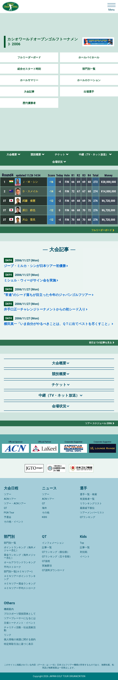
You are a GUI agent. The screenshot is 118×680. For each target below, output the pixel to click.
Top (82, 542)
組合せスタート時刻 (29, 68)
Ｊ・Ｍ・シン (30, 181)
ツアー (7, 494)
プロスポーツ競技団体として (20, 613)
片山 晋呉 (28, 219)
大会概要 (12, 154)
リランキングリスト (91, 503)
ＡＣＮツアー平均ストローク (20, 588)
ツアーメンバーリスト (92, 512)
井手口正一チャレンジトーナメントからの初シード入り (44, 309)
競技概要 (36, 154)
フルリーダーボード (29, 57)
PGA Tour (9, 512)
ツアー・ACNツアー (15, 503)
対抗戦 (83, 552)
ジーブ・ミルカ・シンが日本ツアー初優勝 (35, 266)
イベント (85, 556)
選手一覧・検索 (88, 494)
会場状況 (57, 161)
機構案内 (9, 609)
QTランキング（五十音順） (57, 556)
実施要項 (47, 565)
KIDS (44, 517)
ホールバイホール (88, 57)
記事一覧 (47, 547)
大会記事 (29, 91)
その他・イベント (13, 521)
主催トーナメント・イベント (20, 622)
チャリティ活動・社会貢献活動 (20, 629)
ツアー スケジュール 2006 (98, 423)
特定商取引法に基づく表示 (18, 644)
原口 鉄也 (28, 210)
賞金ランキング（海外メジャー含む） (20, 556)
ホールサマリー (29, 80)
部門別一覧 (88, 68)
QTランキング (87, 517)
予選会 (7, 517)
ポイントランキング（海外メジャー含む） (20, 549)
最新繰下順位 (87, 508)
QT (5, 508)
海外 (44, 508)
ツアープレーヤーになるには (20, 618)
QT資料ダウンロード (53, 570)
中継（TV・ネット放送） (93, 154)
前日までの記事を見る (100, 342)
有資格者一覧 (87, 498)
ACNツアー (10, 498)
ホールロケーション (89, 80)
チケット (60, 154)
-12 (51, 200)
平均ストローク (12, 566)
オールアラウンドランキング (20, 562)
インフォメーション (53, 542)
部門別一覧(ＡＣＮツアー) (18, 571)
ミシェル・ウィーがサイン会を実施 (30, 280)
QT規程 (46, 561)
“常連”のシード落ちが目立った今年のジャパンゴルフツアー (47, 295)
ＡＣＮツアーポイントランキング (20, 577)
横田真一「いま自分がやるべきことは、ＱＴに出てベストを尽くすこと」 (57, 324)
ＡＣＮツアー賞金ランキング (20, 583)
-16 (51, 182)
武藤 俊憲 (28, 200)
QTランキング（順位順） (55, 552)
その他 (45, 512)
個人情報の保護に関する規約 (20, 639)
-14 (51, 191)
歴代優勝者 (29, 103)
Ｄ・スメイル (30, 191)
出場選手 (89, 91)
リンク (7, 634)
